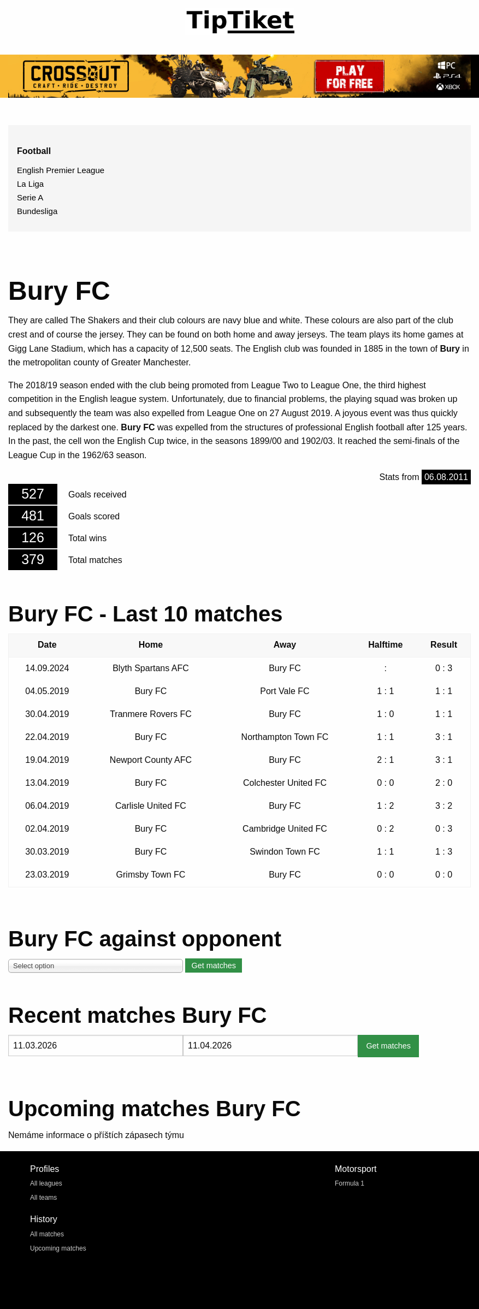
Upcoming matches (58, 1248)
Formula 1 (349, 1183)
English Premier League (60, 170)
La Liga (30, 183)
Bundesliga (37, 211)
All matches (47, 1234)
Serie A (30, 197)
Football (34, 151)
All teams (43, 1197)
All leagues (46, 1183)
